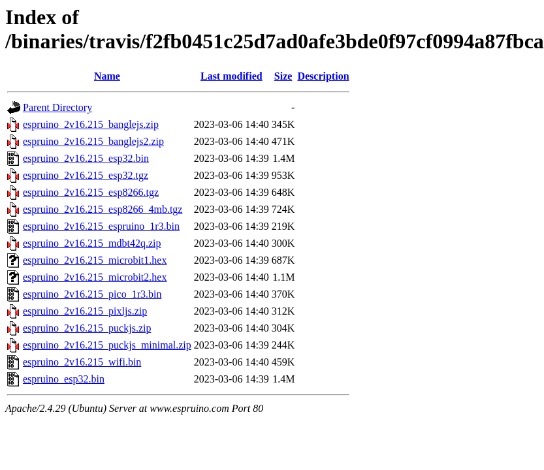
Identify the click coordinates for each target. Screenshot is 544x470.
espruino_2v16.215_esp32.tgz (85, 175)
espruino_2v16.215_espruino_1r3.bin (101, 226)
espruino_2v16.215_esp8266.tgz (91, 192)
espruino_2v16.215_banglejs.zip (91, 124)
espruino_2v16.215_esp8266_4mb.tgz (102, 209)
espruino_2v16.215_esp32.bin (86, 158)
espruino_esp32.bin (63, 378)
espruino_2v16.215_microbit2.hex (95, 277)
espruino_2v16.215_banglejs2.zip (93, 141)
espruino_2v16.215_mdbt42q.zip (92, 243)
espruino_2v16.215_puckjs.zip (87, 328)
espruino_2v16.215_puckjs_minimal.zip (107, 345)
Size (283, 76)
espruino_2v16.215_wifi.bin (82, 362)
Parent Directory (57, 107)
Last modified (231, 76)
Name (107, 76)
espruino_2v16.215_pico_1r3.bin (92, 294)
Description (323, 76)
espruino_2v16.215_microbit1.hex (95, 260)
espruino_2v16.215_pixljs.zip (85, 311)
